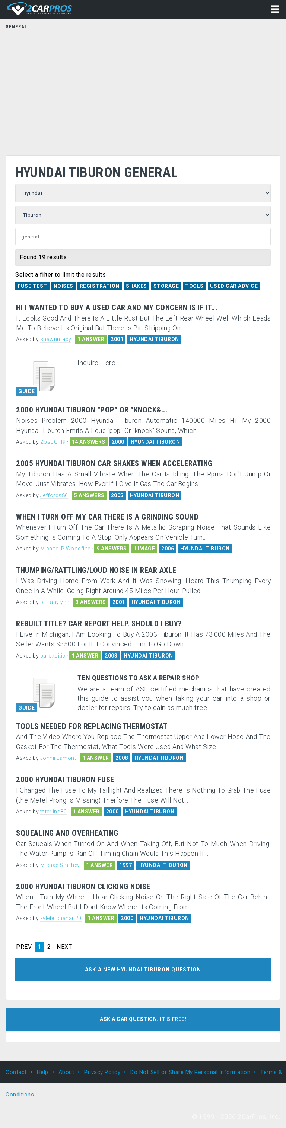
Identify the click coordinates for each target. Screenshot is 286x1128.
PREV (24, 947)
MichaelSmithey (60, 865)
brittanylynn (55, 602)
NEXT (64, 947)
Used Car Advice (234, 286)
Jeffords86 (54, 495)
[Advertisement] (143, 90)
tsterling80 (53, 811)
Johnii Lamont (58, 758)
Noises (63, 286)
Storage (166, 286)
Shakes (136, 286)
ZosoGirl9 (53, 442)
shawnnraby (56, 339)
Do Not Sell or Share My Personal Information (190, 1072)
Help (42, 1072)
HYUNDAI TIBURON (154, 339)
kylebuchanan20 (61, 918)
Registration (100, 286)
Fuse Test (32, 286)
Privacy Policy (102, 1072)
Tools (194, 286)
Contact (16, 1072)
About (66, 1072)
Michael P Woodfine (65, 549)
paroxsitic (53, 656)
